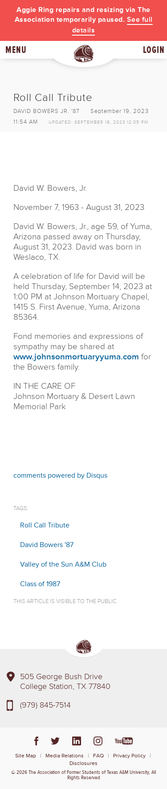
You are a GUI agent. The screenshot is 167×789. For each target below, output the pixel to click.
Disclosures (83, 763)
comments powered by (60, 475)
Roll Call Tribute (44, 525)
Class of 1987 (40, 584)
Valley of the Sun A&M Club (63, 564)
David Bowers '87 (46, 544)
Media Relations (64, 756)
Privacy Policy (129, 756)
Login (154, 50)
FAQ (98, 756)
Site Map (25, 756)
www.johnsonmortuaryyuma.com (76, 357)
